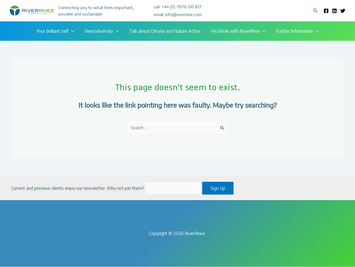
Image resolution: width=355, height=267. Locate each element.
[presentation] (75, 31)
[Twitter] (342, 10)
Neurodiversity (103, 31)
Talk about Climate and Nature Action (165, 31)
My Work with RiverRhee (236, 31)
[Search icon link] (315, 10)
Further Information (293, 31)
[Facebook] (326, 10)
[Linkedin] (334, 10)
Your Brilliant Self (59, 31)
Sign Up (218, 188)
